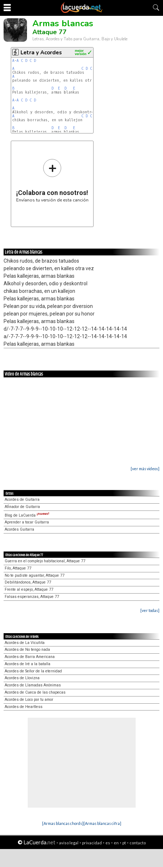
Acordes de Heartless (23, 706)
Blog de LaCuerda (27, 515)
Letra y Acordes (41, 52)
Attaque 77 (49, 32)
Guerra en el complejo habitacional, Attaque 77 (45, 561)
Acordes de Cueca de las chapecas (35, 692)
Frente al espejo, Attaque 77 (29, 589)
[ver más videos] (145, 468)
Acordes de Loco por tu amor (29, 699)
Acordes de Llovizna (22, 678)
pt (124, 842)
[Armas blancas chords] (62, 823)
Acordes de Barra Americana (30, 656)
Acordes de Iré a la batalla (27, 664)
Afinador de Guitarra (22, 506)
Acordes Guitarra (19, 529)
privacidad (92, 842)
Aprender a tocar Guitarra (27, 522)
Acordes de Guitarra (22, 499)
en (116, 842)
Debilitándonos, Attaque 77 (28, 582)
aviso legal (68, 842)
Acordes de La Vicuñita (25, 642)
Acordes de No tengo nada (27, 649)
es (107, 842)
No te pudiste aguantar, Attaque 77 (34, 575)
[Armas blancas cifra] (102, 823)
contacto (138, 842)
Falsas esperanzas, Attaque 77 (32, 596)
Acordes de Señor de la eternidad (33, 671)
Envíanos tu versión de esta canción (52, 180)
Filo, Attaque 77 (18, 568)
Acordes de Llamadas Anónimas (33, 685)
